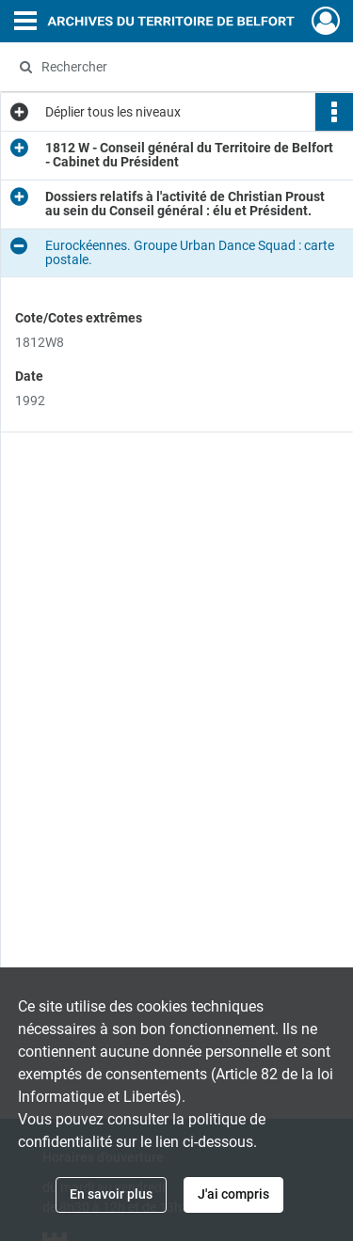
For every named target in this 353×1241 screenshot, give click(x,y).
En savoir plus (111, 1194)
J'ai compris (233, 1194)
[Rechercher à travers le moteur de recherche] (174, 66)
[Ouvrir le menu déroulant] (25, 22)
